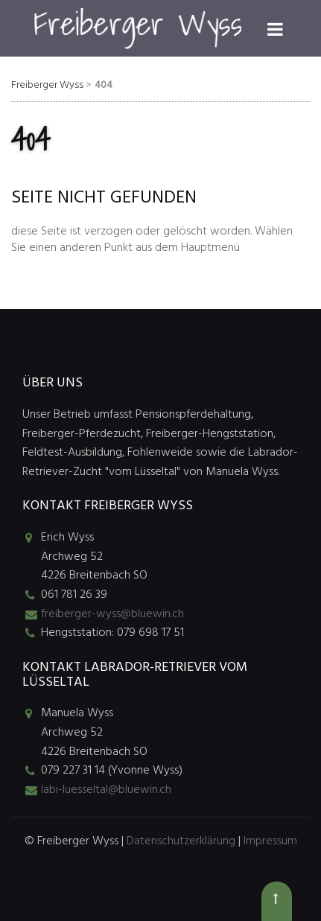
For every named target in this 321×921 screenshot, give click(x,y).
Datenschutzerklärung (181, 841)
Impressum (270, 841)
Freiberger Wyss (47, 85)
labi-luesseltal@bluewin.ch (106, 790)
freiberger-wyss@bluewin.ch (112, 614)
